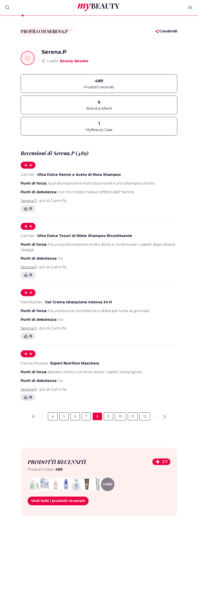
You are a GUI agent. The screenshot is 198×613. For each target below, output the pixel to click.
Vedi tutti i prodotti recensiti (58, 501)
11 (132, 416)
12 (144, 416)
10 (120, 416)
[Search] (7, 7)
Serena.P (29, 201)
